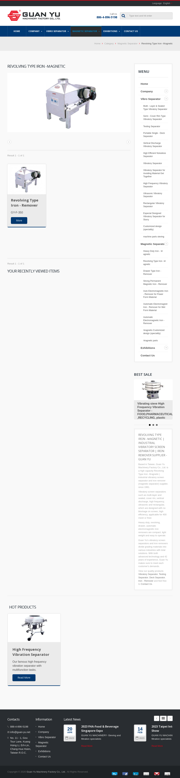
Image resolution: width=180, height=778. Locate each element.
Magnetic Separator (86, 31)
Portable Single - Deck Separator (154, 134)
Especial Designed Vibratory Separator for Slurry (154, 216)
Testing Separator (151, 126)
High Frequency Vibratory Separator (155, 185)
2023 (69, 738)
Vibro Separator (57, 31)
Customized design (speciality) (152, 228)
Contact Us (131, 31)
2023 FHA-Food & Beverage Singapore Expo (100, 728)
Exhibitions (112, 31)
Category (109, 43)
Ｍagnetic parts (150, 340)
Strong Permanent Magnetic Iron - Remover (155, 282)
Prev (156, 718)
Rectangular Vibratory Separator (153, 205)
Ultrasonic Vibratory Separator (152, 195)
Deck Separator (157, 577)
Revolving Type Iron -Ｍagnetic (154, 262)
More (19, 220)
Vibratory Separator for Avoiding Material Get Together (154, 173)
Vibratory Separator (152, 163)
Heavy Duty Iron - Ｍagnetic (153, 252)
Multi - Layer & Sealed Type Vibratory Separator (155, 107)
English (166, 3)
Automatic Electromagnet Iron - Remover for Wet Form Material (155, 307)
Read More (86, 746)
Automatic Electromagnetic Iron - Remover (153, 320)
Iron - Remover (145, 581)
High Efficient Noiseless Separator (154, 155)
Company (35, 31)
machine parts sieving (153, 236)
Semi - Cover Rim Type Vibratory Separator (154, 117)
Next (170, 718)
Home (17, 31)
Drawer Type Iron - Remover (152, 272)
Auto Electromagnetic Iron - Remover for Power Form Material (155, 294)
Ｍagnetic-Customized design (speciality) (154, 332)
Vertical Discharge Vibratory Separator (152, 145)
